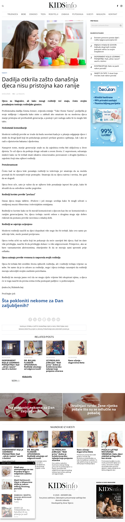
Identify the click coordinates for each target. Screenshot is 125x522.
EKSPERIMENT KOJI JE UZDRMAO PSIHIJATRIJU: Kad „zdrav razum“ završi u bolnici (10, 364)
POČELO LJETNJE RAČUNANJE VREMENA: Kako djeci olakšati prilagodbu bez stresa (112, 454)
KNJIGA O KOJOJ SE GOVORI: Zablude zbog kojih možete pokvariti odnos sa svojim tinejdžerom (105, 48)
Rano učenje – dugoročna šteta (76, 361)
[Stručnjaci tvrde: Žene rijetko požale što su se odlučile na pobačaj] (94, 407)
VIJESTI (4, 73)
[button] (120, 25)
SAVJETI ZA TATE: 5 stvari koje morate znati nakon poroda (106, 74)
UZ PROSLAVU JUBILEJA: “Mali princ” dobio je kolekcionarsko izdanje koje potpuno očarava (54, 365)
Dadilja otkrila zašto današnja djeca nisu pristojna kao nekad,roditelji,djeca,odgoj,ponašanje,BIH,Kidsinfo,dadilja (44, 327)
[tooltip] (117, 6)
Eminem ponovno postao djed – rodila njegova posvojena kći (107, 39)
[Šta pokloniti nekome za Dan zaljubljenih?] (31, 407)
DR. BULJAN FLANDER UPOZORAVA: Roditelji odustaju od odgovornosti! (32, 364)
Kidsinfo (22, 94)
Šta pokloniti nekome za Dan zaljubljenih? (32, 303)
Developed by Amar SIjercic (62, 503)
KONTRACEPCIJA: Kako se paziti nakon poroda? (106, 67)
